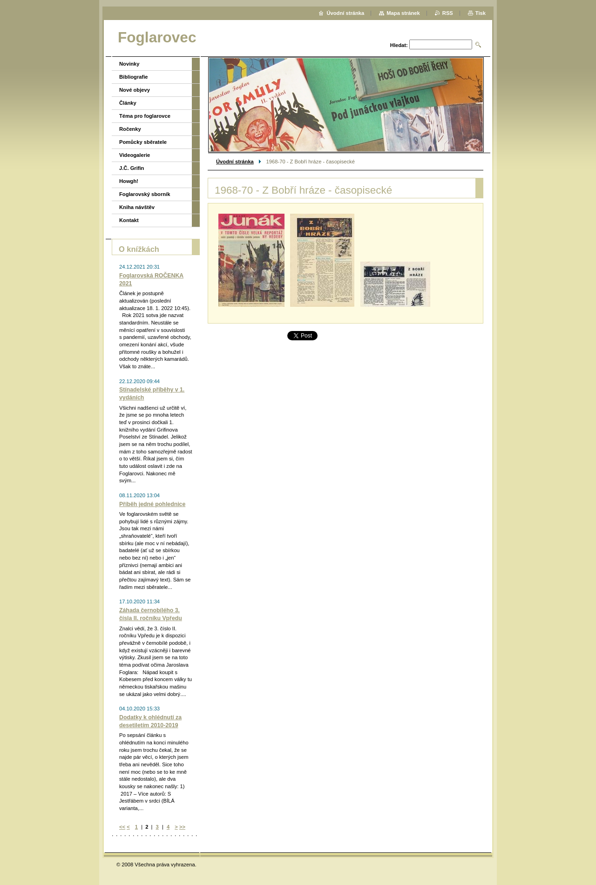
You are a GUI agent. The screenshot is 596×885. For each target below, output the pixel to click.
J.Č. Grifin (131, 168)
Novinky (129, 64)
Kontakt (129, 220)
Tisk (480, 13)
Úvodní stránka (235, 161)
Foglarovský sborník (144, 194)
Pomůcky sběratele (143, 142)
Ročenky (130, 129)
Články (127, 103)
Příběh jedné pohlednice (152, 504)
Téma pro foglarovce (144, 116)
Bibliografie (133, 77)
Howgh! (128, 181)
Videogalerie (134, 155)
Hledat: (399, 45)
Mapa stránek (403, 13)
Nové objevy (134, 90)
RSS (447, 13)
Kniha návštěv (137, 207)
